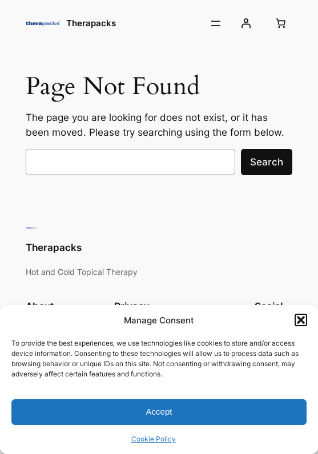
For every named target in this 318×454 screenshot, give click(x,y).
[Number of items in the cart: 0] (280, 23)
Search (266, 162)
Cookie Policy (153, 439)
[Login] (245, 23)
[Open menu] (216, 23)
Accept (159, 411)
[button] (301, 320)
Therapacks (91, 23)
